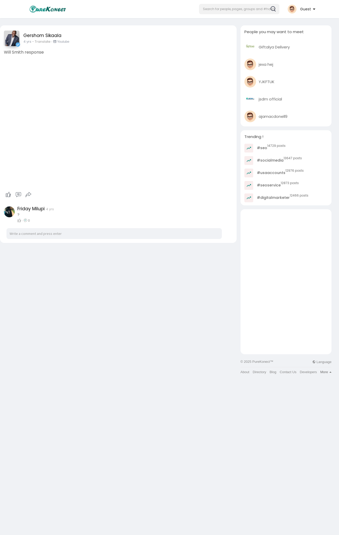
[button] (239, 9)
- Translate (41, 41)
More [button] (325, 372)
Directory (259, 372)
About (245, 372)
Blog (273, 372)
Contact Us (288, 372)
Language (321, 362)
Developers (308, 372)
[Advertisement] (286, 245)
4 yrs (27, 41)
